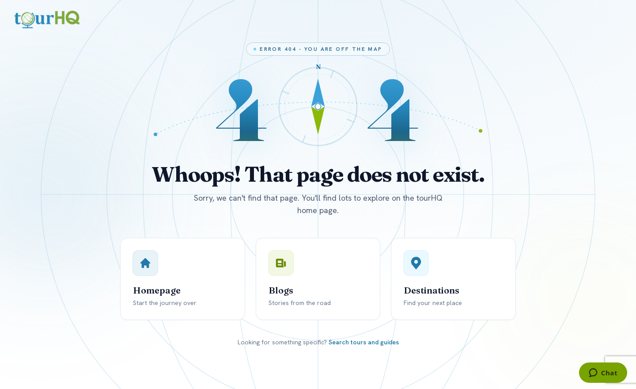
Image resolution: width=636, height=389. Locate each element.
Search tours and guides (364, 342)
